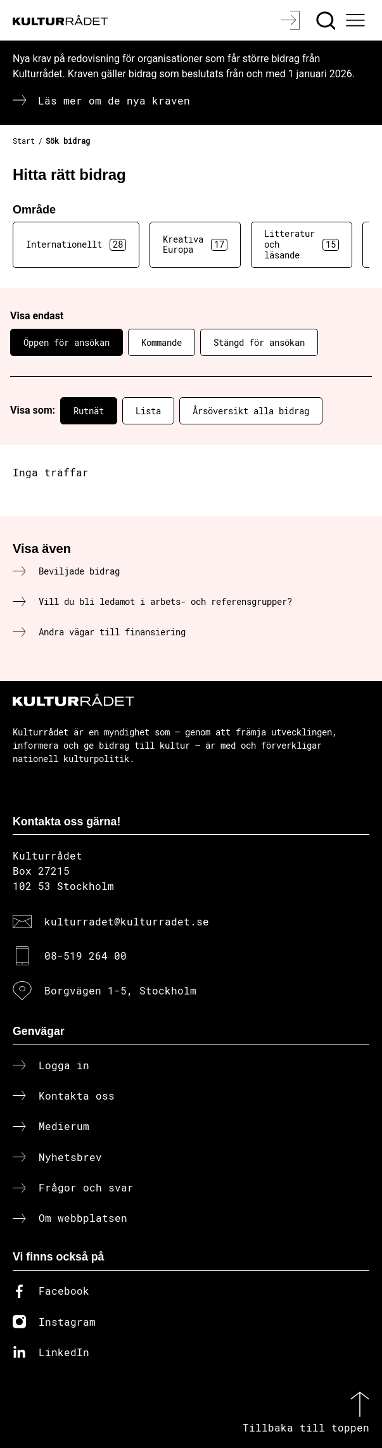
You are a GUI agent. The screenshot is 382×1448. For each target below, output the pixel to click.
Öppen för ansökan (66, 342)
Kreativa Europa (195, 244)
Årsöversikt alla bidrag (251, 411)
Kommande (161, 342)
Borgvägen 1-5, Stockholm (120, 990)
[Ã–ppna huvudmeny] (357, 20)
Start (24, 141)
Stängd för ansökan (259, 342)
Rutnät (88, 411)
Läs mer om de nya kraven (114, 100)
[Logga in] (292, 20)
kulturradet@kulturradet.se (126, 921)
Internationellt (76, 244)
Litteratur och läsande (301, 244)
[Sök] (327, 20)
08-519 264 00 (85, 955)
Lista (148, 411)
